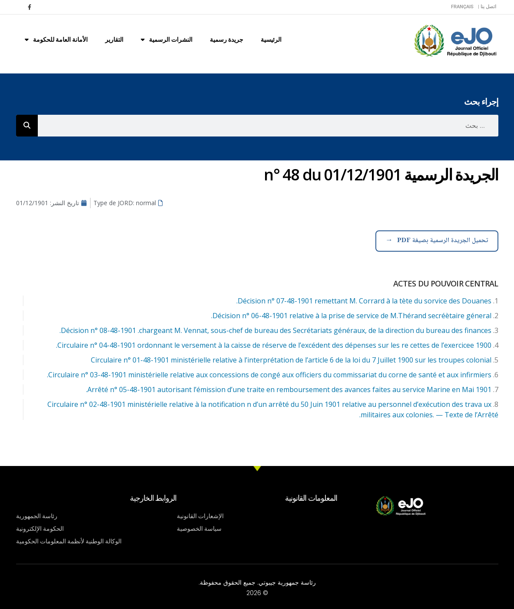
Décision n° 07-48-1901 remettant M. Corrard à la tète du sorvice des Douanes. (363, 301)
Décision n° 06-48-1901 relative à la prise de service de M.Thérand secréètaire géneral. (351, 315)
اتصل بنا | (487, 7)
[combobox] (268, 125)
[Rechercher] (27, 125)
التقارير (114, 39)
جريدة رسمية (226, 39)
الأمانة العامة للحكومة (56, 39)
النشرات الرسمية (166, 39)
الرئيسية (271, 39)
